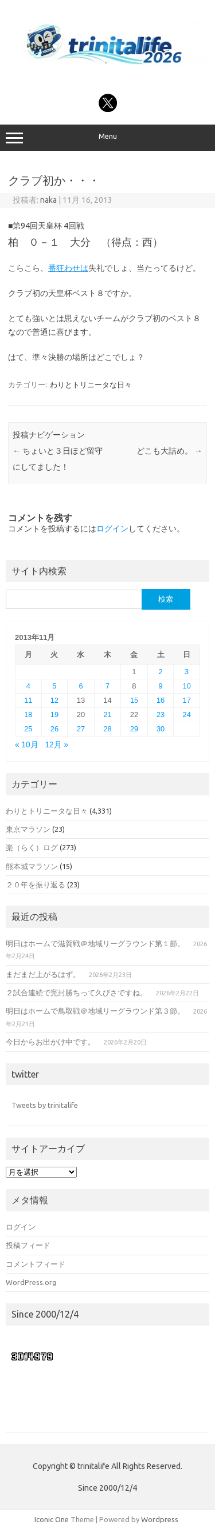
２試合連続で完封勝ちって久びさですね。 (76, 992)
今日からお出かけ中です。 (50, 1042)
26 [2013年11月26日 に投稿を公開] (54, 729)
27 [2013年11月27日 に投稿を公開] (81, 729)
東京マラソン (28, 829)
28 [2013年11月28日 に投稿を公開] (107, 729)
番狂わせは (68, 268)
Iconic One (51, 1519)
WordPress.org (31, 1282)
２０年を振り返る (35, 884)
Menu (107, 137)
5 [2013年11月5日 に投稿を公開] (54, 686)
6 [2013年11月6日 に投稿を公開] (81, 686)
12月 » (56, 745)
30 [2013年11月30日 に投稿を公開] (161, 729)
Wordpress (159, 1519)
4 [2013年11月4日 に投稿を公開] (28, 686)
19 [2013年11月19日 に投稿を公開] (54, 714)
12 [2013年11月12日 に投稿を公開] (54, 700)
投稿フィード (28, 1245)
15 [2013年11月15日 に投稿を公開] (134, 700)
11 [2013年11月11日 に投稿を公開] (28, 700)
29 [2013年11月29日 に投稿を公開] (134, 729)
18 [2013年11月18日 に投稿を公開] (28, 714)
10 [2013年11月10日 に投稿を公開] (187, 686)
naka (48, 200)
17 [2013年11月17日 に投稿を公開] (187, 700)
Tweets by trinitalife (44, 1105)
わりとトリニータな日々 (91, 385)
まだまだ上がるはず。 (43, 974)
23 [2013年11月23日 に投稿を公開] (161, 714)
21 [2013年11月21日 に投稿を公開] (107, 714)
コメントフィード (35, 1264)
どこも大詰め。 (169, 450)
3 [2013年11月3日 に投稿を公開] (187, 671)
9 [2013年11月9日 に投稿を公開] (160, 686)
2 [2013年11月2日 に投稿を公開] (160, 671)
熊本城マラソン (32, 866)
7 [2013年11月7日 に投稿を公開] (107, 686)
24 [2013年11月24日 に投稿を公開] (187, 714)
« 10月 (26, 745)
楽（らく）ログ (32, 847)
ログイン (112, 528)
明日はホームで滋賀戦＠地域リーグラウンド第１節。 (95, 943)
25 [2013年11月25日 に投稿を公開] (28, 729)
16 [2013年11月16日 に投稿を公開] (161, 700)
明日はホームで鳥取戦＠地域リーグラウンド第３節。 (95, 1011)
